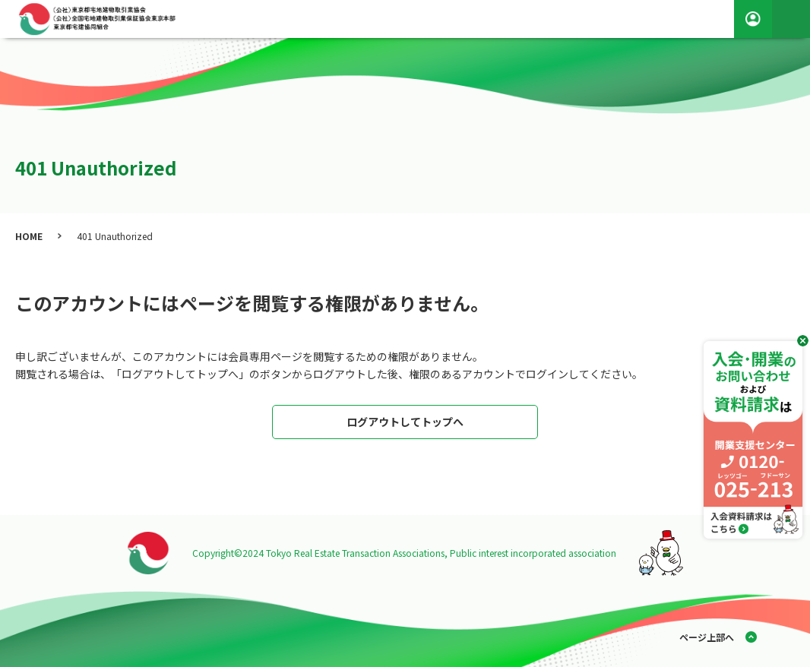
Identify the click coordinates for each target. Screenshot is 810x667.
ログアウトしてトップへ (405, 421)
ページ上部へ (706, 637)
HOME (29, 235)
